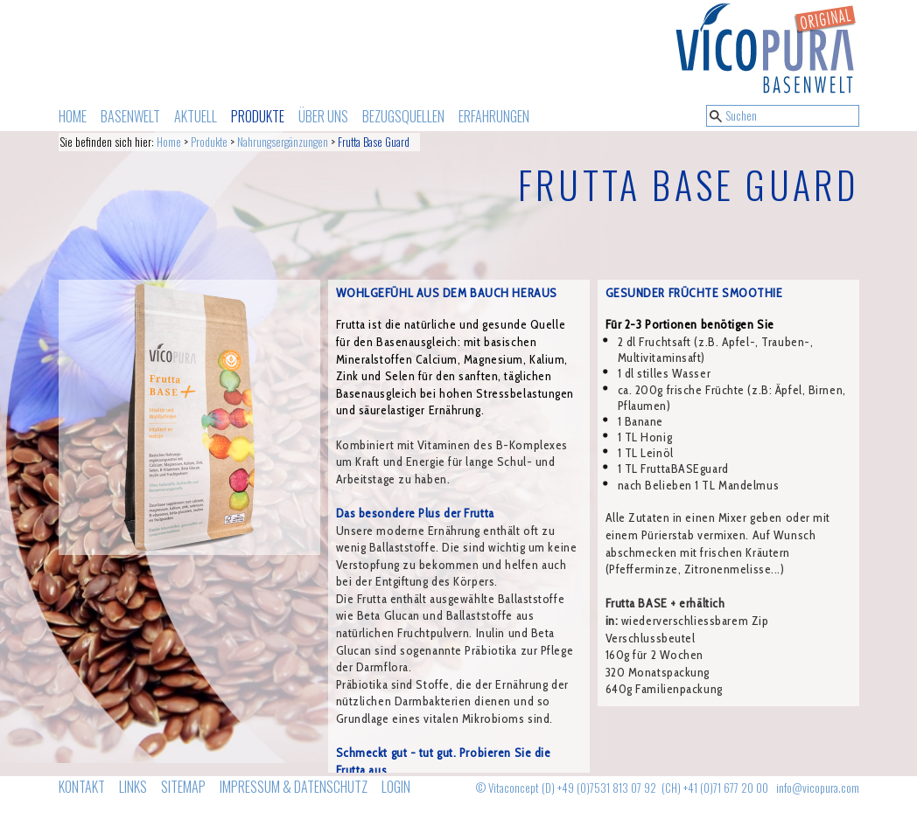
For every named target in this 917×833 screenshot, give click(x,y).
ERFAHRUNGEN (493, 116)
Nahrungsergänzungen (282, 142)
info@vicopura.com (817, 787)
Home (169, 142)
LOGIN (396, 786)
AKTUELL (195, 116)
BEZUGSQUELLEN (403, 116)
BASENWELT (130, 116)
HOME (73, 116)
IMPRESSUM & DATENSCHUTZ (294, 786)
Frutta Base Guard (374, 142)
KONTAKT (82, 786)
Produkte (209, 142)
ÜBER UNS (323, 116)
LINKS (133, 786)
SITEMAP (183, 786)
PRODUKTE (257, 116)
